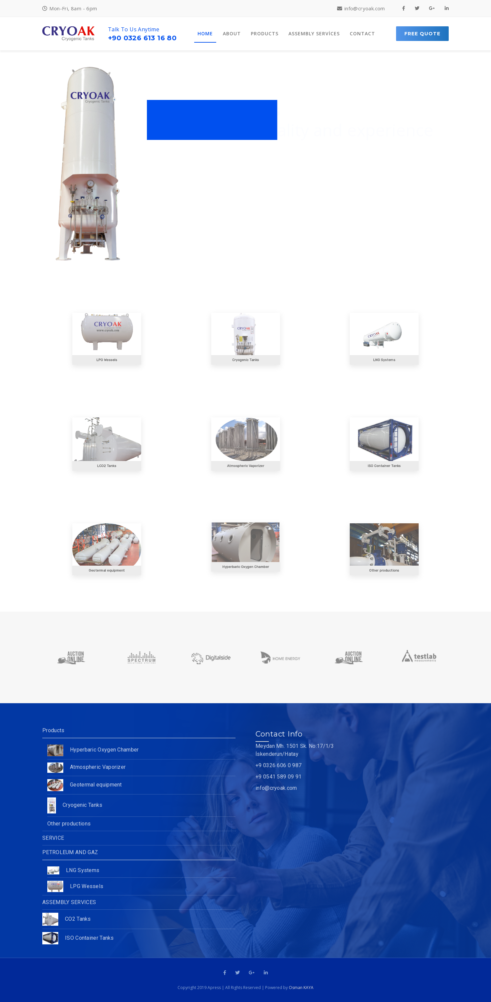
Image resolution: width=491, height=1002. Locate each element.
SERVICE (53, 838)
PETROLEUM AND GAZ (70, 852)
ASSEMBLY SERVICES (69, 902)
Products (53, 730)
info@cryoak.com (276, 788)
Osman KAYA (301, 987)
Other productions (69, 823)
